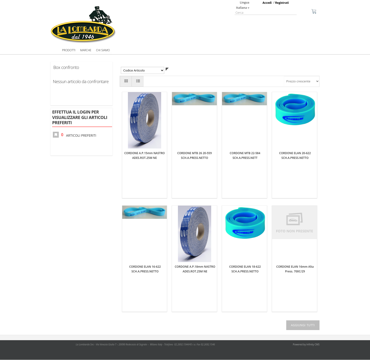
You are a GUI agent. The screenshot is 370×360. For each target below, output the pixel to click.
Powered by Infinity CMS (306, 344)
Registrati (282, 3)
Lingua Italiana (242, 5)
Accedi (267, 3)
